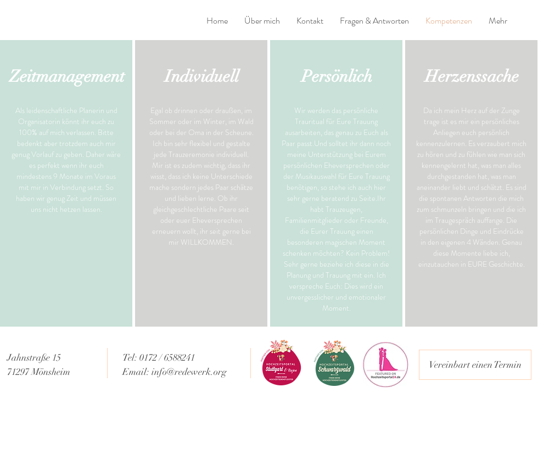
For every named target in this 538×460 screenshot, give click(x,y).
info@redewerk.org (189, 372)
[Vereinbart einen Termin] (475, 365)
